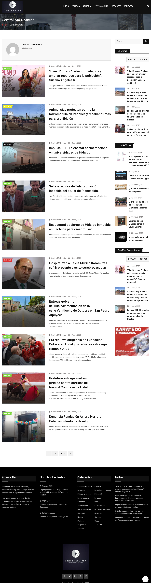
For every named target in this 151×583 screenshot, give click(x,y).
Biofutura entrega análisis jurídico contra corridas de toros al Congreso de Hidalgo (70, 375)
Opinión (98, 509)
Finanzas (81, 493)
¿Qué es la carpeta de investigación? (54, 508)
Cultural (98, 478)
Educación (99, 486)
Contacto (129, 6)
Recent (121, 60)
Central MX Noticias (32, 44)
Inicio (66, 6)
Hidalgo (98, 493)
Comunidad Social (85, 478)
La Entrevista (100, 497)
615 (63, 445)
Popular (132, 60)
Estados (98, 490)
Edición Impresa (84, 486)
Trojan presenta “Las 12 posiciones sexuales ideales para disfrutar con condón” (54, 484)
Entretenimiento (84, 490)
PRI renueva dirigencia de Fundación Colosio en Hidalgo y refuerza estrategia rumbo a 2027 (78, 338)
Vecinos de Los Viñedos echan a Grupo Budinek (136, 224)
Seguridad (82, 516)
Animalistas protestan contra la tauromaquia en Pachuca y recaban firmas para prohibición (80, 112)
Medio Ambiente (84, 501)
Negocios (98, 505)
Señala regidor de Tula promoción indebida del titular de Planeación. (138, 132)
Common (143, 60)
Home (5, 25)
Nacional (87, 6)
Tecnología (99, 516)
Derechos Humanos (103, 482)
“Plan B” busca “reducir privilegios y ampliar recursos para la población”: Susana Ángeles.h (75, 75)
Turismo (81, 520)
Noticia (80, 509)
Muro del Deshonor (102, 501)
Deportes (116, 6)
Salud (97, 513)
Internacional (102, 6)
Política (76, 6)
